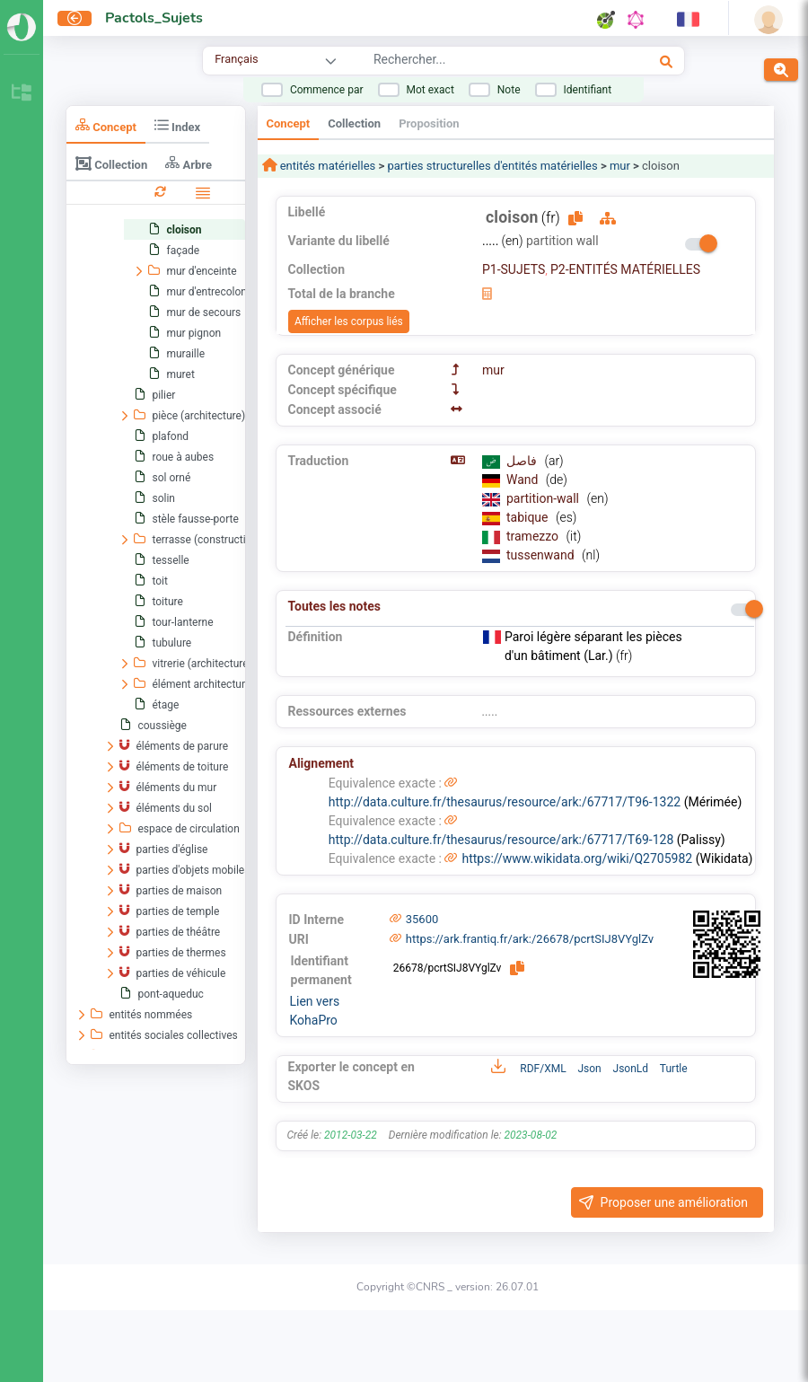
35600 (422, 919)
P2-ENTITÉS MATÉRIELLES (625, 269)
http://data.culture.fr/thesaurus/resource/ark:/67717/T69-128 (501, 839)
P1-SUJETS (513, 269)
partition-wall (544, 498)
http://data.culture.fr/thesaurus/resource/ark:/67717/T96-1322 (505, 802)
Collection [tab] (111, 163)
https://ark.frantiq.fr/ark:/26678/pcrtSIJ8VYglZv (530, 939)
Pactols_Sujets (154, 18)
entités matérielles (326, 165)
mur (620, 165)
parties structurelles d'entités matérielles (492, 165)
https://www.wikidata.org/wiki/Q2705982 (576, 858)
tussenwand (541, 555)
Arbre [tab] (188, 163)
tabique (528, 517)
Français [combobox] (236, 59)
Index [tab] (177, 125)
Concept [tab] (105, 125)
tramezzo (534, 536)
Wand (523, 479)
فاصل (523, 460)
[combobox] (480, 62)
